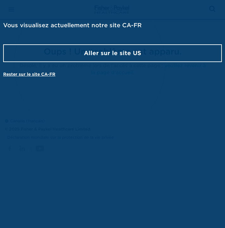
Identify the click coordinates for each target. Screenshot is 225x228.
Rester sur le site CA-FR (29, 74)
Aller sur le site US (112, 53)
